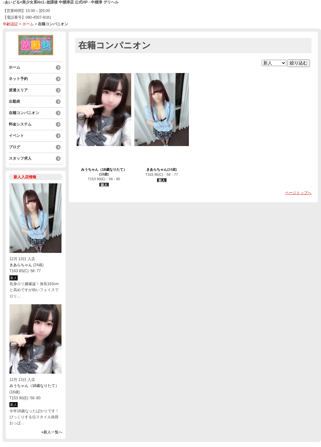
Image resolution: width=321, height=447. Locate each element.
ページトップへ (298, 193)
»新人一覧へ (51, 432)
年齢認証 (10, 24)
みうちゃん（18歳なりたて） (34, 385)
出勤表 (14, 101)
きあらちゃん (20, 265)
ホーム (28, 24)
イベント (16, 135)
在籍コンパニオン (24, 113)
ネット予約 (18, 79)
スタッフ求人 (20, 158)
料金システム (20, 124)
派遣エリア (18, 90)
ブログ (14, 147)
